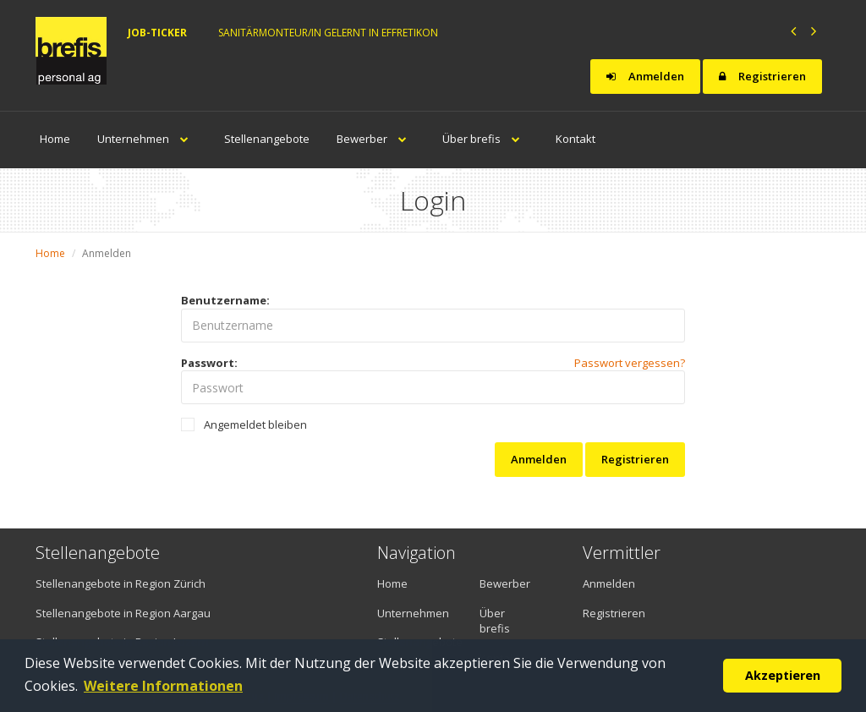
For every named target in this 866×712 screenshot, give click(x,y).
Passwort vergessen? (629, 362)
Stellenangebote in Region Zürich (121, 583)
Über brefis (485, 138)
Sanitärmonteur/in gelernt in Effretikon (328, 32)
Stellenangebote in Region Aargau (123, 613)
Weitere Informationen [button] (163, 685)
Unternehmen (147, 138)
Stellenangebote (267, 138)
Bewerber (376, 138)
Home (55, 138)
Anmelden (645, 76)
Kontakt (575, 138)
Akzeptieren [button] (782, 675)
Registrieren (762, 76)
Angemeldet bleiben (244, 424)
